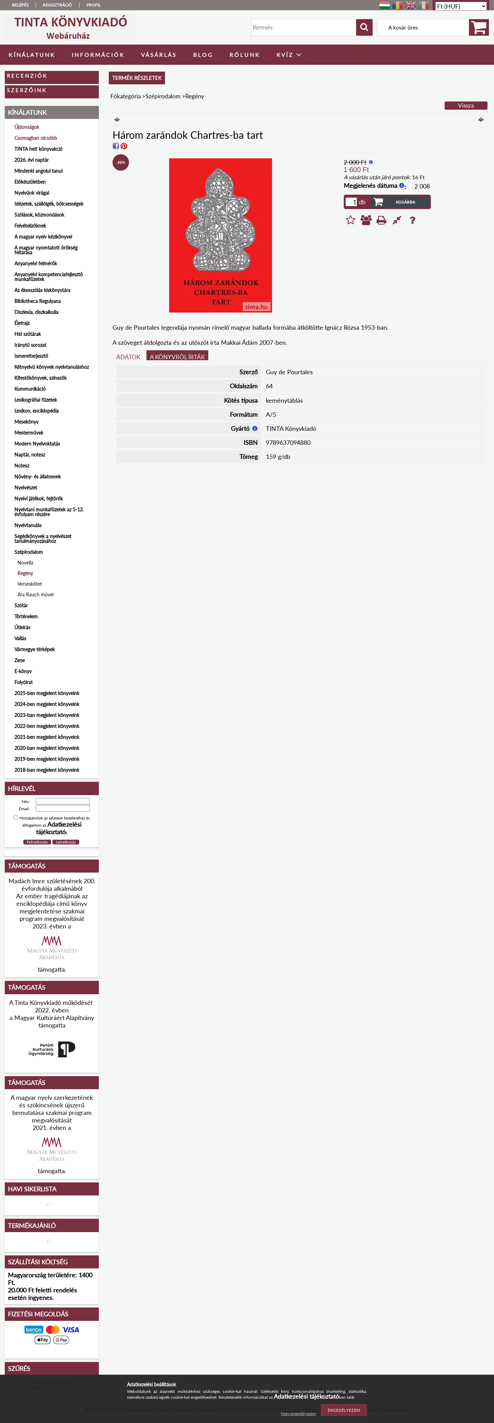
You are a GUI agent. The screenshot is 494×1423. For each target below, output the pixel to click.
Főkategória (125, 96)
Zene (19, 660)
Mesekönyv (26, 422)
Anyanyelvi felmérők (35, 263)
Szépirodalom (162, 96)
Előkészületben (30, 182)
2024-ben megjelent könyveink (46, 704)
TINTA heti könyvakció (38, 149)
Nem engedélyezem (298, 1413)
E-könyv (23, 671)
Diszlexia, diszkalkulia (36, 312)
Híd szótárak (27, 334)
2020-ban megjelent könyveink (46, 748)
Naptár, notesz (29, 455)
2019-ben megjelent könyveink (46, 759)
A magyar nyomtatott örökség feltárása (46, 250)
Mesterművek (28, 433)
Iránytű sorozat (30, 345)
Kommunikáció (30, 389)
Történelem (26, 616)
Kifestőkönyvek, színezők (40, 378)
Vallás (20, 638)
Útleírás (22, 627)
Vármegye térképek (34, 649)
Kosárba (405, 202)
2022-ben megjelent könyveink (46, 726)
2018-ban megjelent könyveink (46, 770)
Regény (25, 573)
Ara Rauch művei (35, 594)
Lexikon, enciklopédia (36, 411)
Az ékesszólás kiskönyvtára (42, 290)
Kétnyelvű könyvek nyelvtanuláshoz (51, 367)
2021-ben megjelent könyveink (46, 737)
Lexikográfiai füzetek (35, 400)
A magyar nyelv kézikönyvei (43, 237)
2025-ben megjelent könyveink (46, 693)
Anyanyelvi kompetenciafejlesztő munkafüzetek (48, 276)
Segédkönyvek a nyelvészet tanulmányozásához (42, 538)
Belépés (20, 5)
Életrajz (22, 323)
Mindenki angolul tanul (38, 171)
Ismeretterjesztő (31, 356)
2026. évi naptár (31, 160)
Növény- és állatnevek (37, 476)
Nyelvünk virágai (31, 193)
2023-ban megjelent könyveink (46, 715)
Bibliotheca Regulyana (37, 301)
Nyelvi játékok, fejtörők (38, 498)
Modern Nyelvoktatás (37, 444)
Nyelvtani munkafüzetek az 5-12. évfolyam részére (49, 512)
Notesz (21, 466)
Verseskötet (29, 584)
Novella (25, 562)
